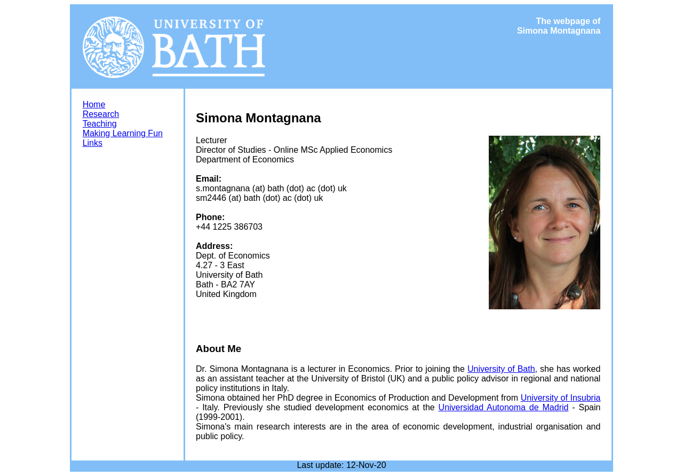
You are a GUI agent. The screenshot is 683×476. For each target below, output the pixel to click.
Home (94, 104)
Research (101, 114)
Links (92, 142)
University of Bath (501, 368)
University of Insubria (561, 397)
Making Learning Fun (123, 133)
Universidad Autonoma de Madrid (504, 407)
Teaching (100, 123)
